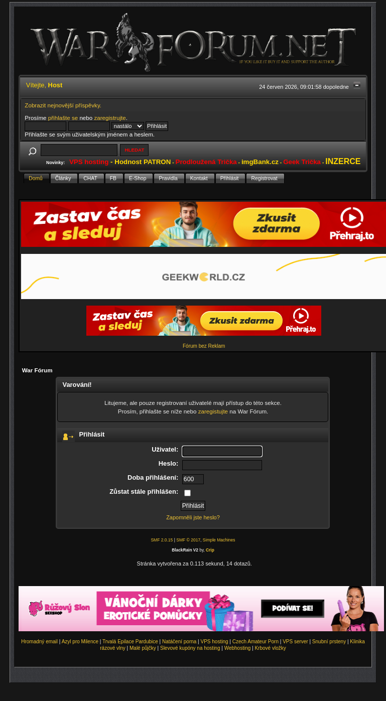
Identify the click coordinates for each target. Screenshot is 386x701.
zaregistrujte (109, 117)
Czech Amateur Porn (255, 641)
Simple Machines (219, 539)
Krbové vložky (270, 648)
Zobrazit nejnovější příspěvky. (63, 105)
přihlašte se (63, 117)
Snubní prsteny (329, 641)
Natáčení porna (179, 641)
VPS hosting (214, 641)
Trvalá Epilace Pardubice (130, 641)
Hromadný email (39, 641)
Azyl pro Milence (80, 641)
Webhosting (237, 648)
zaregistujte (213, 411)
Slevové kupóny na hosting (190, 648)
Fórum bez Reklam (204, 346)
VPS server (295, 641)
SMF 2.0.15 (162, 539)
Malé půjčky (143, 648)
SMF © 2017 (188, 539)
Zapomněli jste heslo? (193, 517)
